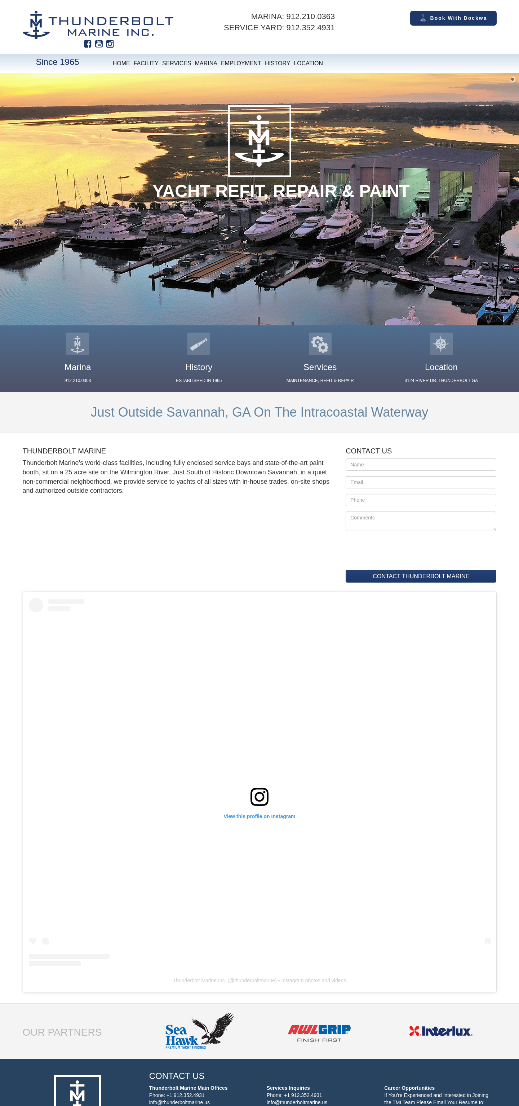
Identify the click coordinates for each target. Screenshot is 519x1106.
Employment (241, 63)
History (277, 63)
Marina (206, 63)
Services (176, 63)
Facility (146, 63)
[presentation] (389, 547)
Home (121, 63)
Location (308, 63)
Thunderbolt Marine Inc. (199, 980)
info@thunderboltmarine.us (179, 1102)
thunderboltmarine (254, 980)
